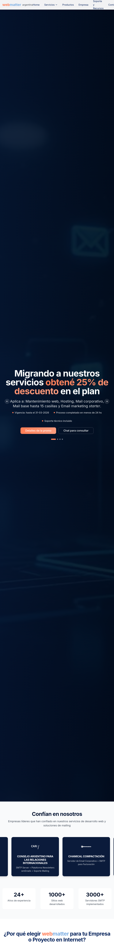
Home (36, 4)
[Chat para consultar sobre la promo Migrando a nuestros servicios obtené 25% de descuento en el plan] (75, 430)
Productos (68, 4)
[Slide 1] (53, 439)
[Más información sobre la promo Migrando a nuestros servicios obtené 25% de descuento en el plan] (38, 430)
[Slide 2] (57, 439)
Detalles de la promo (38, 430)
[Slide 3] (60, 439)
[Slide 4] (62, 439)
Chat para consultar (75, 430)
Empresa (83, 4)
